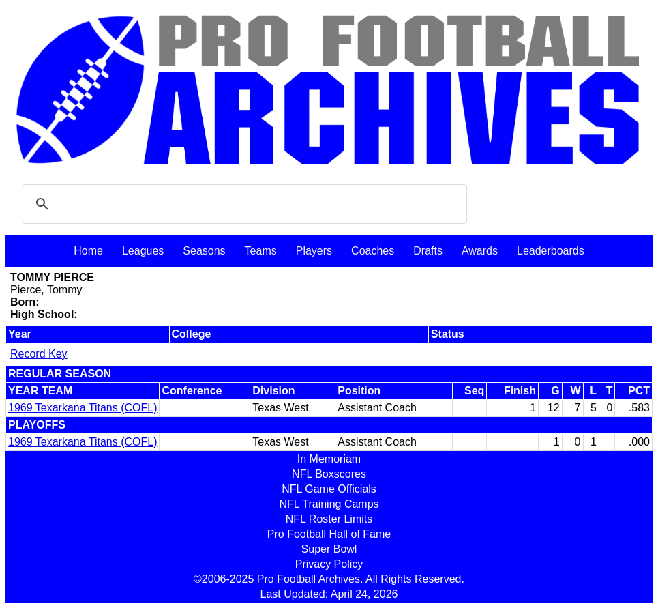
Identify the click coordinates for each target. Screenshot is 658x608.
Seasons (204, 251)
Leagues (143, 251)
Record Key (39, 354)
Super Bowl (329, 549)
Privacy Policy (329, 564)
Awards (480, 251)
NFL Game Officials (329, 489)
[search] (242, 204)
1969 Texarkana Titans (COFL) (82, 408)
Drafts (428, 251)
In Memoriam (329, 459)
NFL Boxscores (329, 474)
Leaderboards (550, 251)
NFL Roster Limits (329, 519)
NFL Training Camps (328, 504)
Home (88, 251)
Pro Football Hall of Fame (329, 534)
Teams (261, 251)
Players (314, 251)
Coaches (372, 251)
